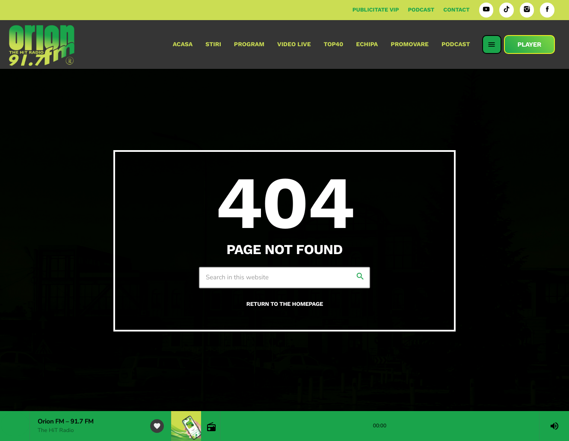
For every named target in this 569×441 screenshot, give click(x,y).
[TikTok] (506, 10)
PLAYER (529, 44)
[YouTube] (486, 10)
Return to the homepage (284, 304)
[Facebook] (547, 10)
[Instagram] (527, 10)
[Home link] (41, 44)
